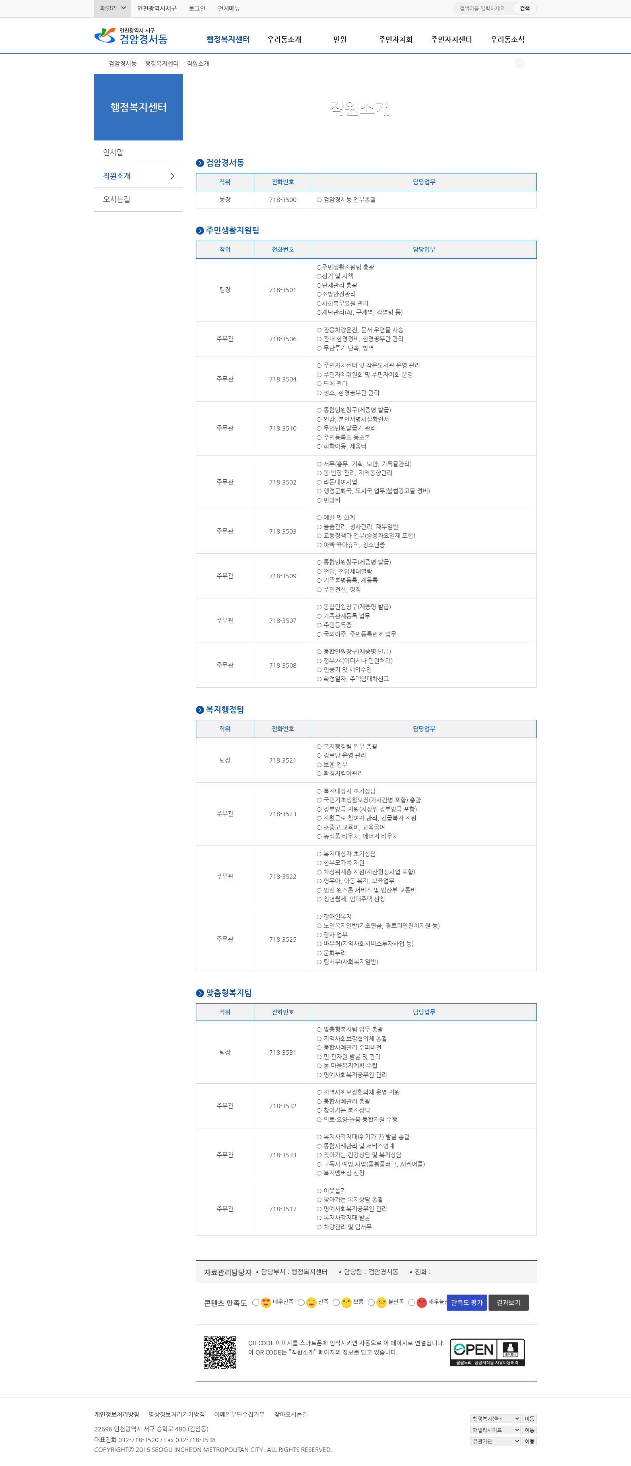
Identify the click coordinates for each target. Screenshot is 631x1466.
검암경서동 (144, 35)
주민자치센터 (451, 39)
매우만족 (283, 1301)
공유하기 (520, 63)
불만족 (396, 1301)
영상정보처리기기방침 (176, 1414)
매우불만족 (442, 1301)
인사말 (113, 152)
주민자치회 (396, 39)
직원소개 (116, 175)
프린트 (532, 63)
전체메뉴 (229, 8)
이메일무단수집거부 (239, 1414)
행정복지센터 (228, 39)
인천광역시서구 (157, 8)
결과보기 (509, 1302)
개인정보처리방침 (116, 1414)
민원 (340, 39)
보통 (358, 1301)
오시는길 (116, 199)
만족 (323, 1301)
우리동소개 (284, 39)
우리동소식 (508, 39)
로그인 (197, 8)
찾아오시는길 (291, 1414)
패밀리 (108, 8)
